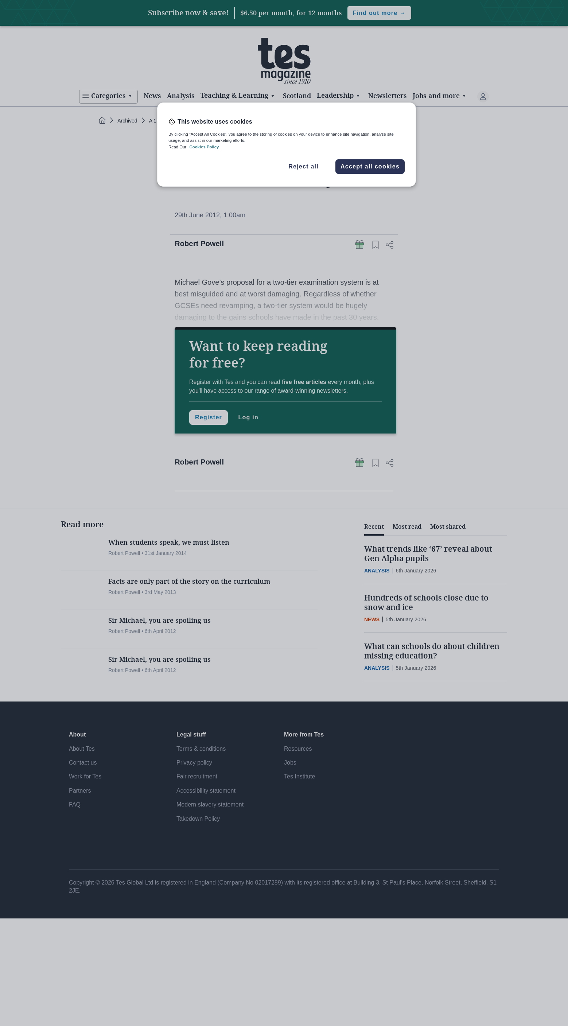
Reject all (303, 166)
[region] (286, 144)
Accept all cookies (370, 166)
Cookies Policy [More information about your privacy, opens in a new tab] (204, 147)
